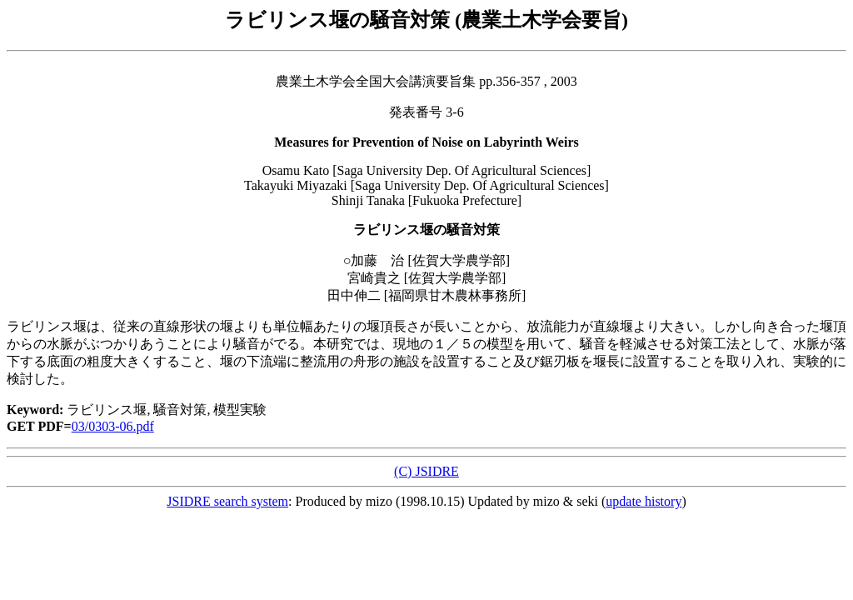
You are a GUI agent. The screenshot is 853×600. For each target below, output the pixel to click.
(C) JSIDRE (426, 471)
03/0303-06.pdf (113, 426)
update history (643, 501)
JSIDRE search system (227, 501)
